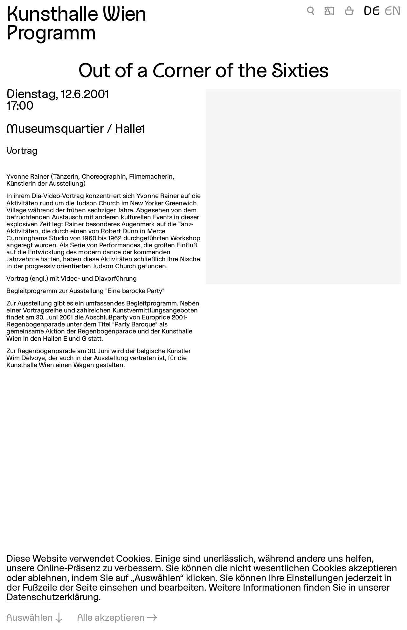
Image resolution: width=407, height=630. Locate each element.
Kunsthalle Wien (76, 15)
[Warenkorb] (349, 12)
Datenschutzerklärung (52, 597)
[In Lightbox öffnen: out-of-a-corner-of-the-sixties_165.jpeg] (303, 186)
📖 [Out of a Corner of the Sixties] (329, 12)
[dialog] (203, 589)
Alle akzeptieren (111, 618)
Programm (51, 34)
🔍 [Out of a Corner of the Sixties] (310, 12)
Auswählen (29, 618)
